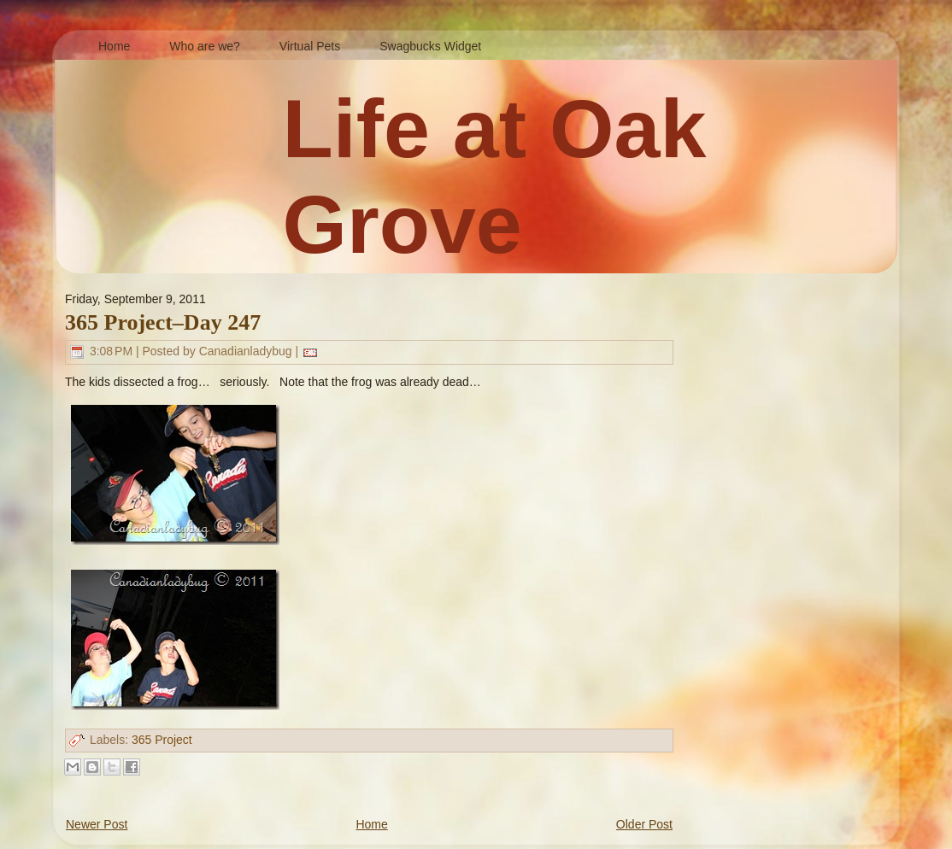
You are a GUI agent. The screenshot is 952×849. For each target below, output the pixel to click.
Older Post (644, 824)
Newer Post (96, 824)
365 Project (162, 740)
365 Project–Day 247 (163, 322)
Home (371, 824)
